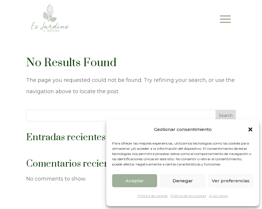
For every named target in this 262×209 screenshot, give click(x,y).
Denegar (183, 180)
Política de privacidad (188, 196)
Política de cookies (153, 196)
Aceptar (134, 180)
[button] (250, 129)
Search (226, 115)
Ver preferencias (231, 180)
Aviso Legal (218, 196)
